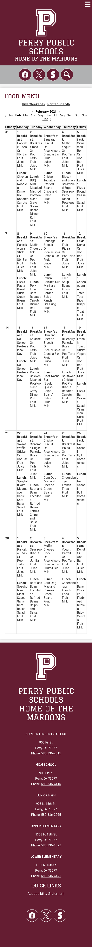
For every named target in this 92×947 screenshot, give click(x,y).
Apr (33, 115)
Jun (48, 115)
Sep (69, 115)
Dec (45, 119)
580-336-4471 (51, 876)
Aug (62, 115)
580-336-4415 (51, 784)
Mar (25, 115)
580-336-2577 (51, 845)
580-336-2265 (51, 815)
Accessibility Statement (46, 894)
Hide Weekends (33, 104)
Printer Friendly (58, 104)
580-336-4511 (51, 753)
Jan (10, 115)
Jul (55, 115)
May (40, 115)
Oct (77, 115)
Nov (84, 115)
